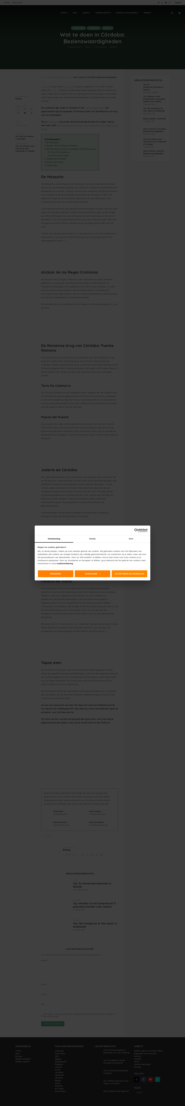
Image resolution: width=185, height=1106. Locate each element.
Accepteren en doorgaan (129, 574)
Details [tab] (92, 539)
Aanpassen (92, 574)
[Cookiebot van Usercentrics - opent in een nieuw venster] (136, 530)
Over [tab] (131, 539)
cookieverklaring (65, 563)
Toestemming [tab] (54, 539)
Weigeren (55, 574)
